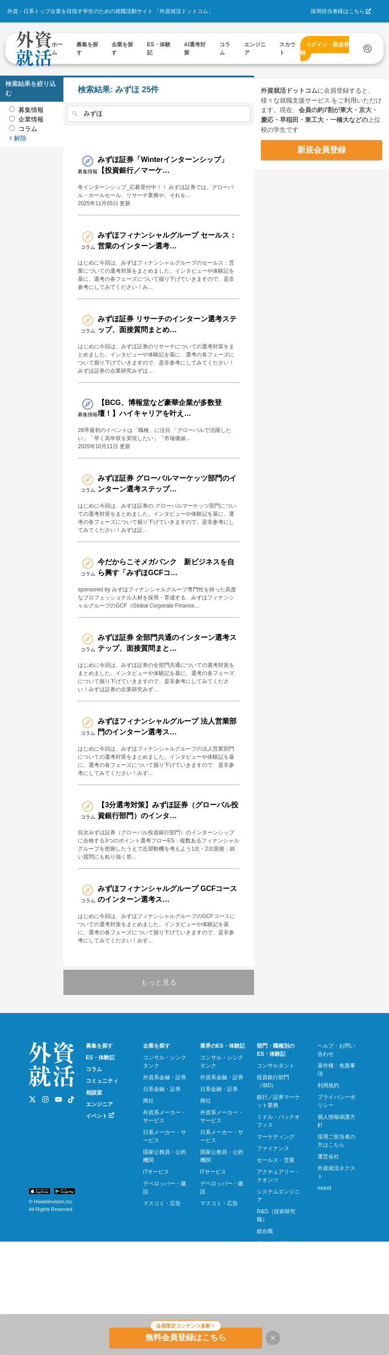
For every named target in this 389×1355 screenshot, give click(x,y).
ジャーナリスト (276, 1299)
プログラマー (273, 1311)
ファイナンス (273, 1205)
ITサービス (156, 1228)
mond (324, 1245)
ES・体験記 (100, 1114)
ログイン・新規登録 (324, 48)
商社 (148, 1157)
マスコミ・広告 (162, 1260)
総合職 (265, 1288)
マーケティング (276, 1193)
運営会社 (328, 1213)
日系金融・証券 (162, 1146)
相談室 (94, 1149)
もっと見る (172, 1039)
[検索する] (367, 48)
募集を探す (99, 1102)
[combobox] (172, 114)
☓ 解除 (18, 128)
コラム (94, 1126)
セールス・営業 (276, 1217)
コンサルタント (276, 1122)
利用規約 (328, 1142)
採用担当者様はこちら (338, 11)
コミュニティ (102, 1137)
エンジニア (99, 1161)
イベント (100, 1172)
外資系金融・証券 (164, 1134)
